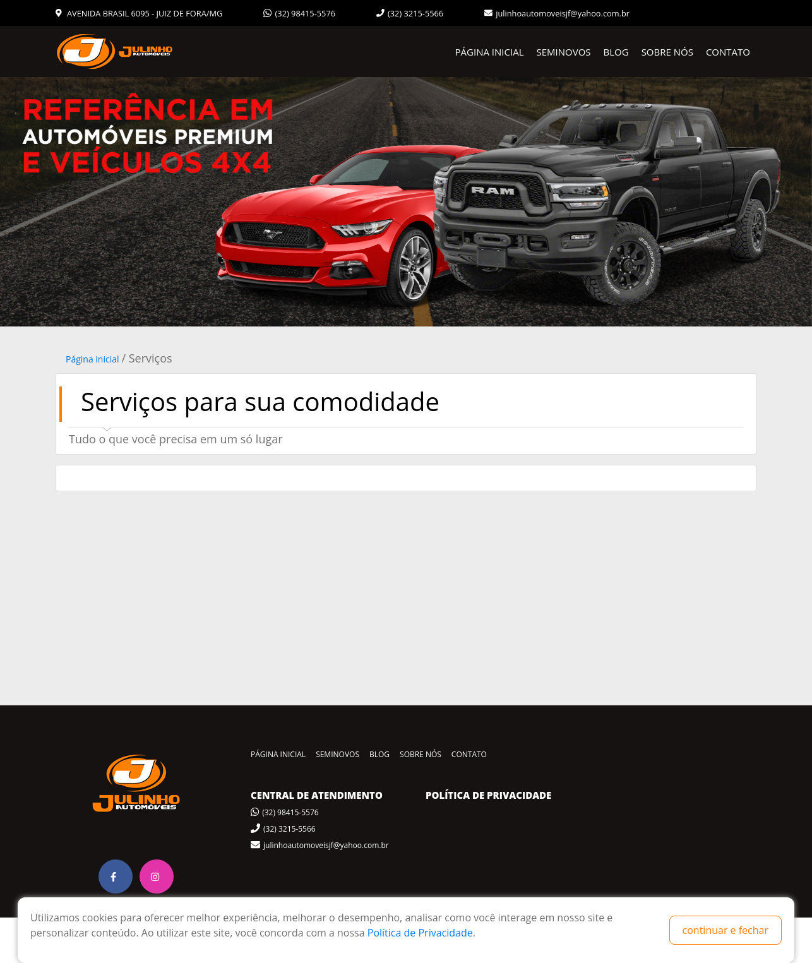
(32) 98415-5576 (299, 13)
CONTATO (728, 51)
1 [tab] (406, 316)
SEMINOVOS (564, 51)
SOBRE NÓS (667, 51)
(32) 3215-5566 (409, 13)
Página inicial (92, 359)
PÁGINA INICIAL (489, 51)
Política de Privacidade (420, 933)
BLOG (616, 51)
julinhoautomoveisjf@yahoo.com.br (557, 13)
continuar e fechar (725, 930)
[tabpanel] (406, 201)
